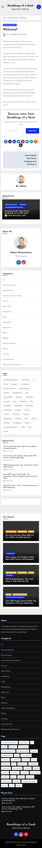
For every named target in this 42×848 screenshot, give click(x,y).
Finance (5, 301)
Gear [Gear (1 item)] (26, 392)
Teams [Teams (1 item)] (23, 427)
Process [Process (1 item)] (6, 414)
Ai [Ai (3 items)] (33, 379)
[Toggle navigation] (2, 7)
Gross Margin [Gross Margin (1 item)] (8, 397)
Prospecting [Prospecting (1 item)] (8, 418)
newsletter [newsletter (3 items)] (7, 405)
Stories (5, 349)
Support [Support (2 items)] (27, 422)
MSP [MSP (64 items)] (31, 401)
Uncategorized (8, 359)
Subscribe (32, 131)
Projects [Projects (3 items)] (26, 414)
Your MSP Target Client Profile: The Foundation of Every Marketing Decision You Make (20, 476)
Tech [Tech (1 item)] (30, 427)
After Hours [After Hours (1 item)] (25, 379)
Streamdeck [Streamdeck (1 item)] (17, 422)
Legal (4, 317)
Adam (11, 34)
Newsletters (7, 322)
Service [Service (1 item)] (34, 418)
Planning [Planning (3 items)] (18, 410)
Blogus (32, 842)
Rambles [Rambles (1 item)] (18, 418)
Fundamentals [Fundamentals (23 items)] (17, 392)
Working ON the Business (14, 207)
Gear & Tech (7, 306)
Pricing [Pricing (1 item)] (26, 410)
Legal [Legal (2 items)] (15, 401)
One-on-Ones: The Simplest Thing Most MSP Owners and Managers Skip (19, 559)
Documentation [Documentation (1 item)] (24, 388)
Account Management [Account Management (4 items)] (11, 379)
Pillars (4, 333)
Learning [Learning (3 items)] (7, 401)
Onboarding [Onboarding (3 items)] (18, 405)
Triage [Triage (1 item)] (6, 431)
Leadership (6, 312)
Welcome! (10, 29)
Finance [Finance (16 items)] (6, 392)
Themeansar (20, 845)
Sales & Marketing (9, 343)
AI (3, 280)
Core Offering (7, 290)
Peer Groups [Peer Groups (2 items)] (8, 410)
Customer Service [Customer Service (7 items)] (10, 388)
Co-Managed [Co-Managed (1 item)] (25, 384)
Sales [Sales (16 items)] (26, 418)
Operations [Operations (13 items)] (29, 405)
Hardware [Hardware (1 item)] (19, 397)
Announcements (10, 25)
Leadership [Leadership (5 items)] (29, 397)
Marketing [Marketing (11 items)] (23, 401)
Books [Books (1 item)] (6, 384)
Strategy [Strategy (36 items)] (7, 422)
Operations (6, 327)
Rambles (23, 204)
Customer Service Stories (12, 296)
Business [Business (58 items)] (14, 384)
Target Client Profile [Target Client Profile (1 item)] (10, 427)
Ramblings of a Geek (20, 5)
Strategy (5, 354)
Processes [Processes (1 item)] (16, 414)
